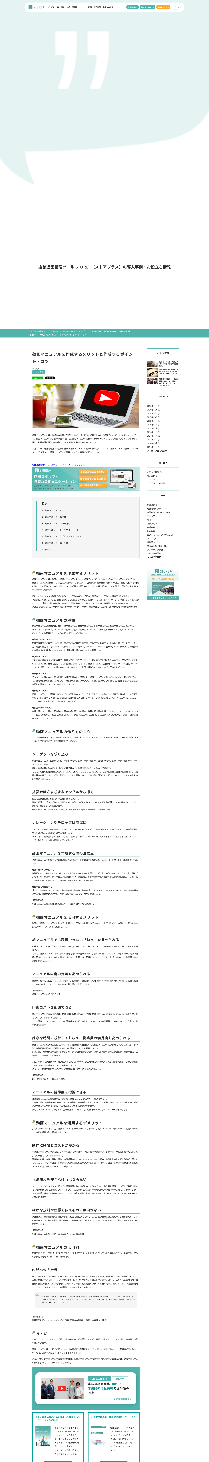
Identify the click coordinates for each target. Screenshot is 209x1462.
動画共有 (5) (152, 520)
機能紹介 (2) (152, 538)
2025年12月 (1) (153, 409)
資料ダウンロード (147, 7)
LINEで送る (38, 378)
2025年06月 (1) (153, 420)
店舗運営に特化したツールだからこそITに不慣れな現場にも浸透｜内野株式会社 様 (69, 1319)
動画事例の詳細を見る (122, 1398)
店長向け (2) (152, 524)
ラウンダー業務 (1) (155, 549)
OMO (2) (151, 527)
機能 (63, 7)
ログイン (176, 7)
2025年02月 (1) (153, 427)
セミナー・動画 (86, 7)
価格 (68, 7)
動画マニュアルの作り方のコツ (60, 523)
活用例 (74, 7)
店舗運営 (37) (153, 502)
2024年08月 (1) (153, 441)
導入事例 (97, 7)
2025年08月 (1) (153, 416)
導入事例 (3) (152, 474)
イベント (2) (152, 477)
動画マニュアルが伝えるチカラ (46, 993)
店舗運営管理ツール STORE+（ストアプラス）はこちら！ (58, 464)
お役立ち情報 (108, 7)
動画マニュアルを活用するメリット (62, 529)
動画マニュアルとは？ (55, 510)
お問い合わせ (132, 7)
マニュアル (38, 372)
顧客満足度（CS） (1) (157, 542)
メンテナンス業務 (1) (156, 545)
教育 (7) (150, 516)
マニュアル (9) (153, 513)
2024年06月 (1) (153, 445)
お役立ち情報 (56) (155, 470)
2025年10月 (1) (153, 413)
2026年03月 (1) (153, 405)
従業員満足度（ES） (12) (158, 509)
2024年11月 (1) (153, 434)
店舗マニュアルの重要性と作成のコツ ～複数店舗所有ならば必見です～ (65, 903)
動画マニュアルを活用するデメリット (63, 536)
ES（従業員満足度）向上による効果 (48, 1078)
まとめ (48, 549)
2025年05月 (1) (153, 423)
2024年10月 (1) (153, 438)
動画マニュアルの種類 (55, 516)
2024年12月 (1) (153, 431)
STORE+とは (53, 7)
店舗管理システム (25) (157, 506)
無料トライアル (163, 7)
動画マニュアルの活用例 (56, 542)
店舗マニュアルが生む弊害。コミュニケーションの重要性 (58, 1233)
